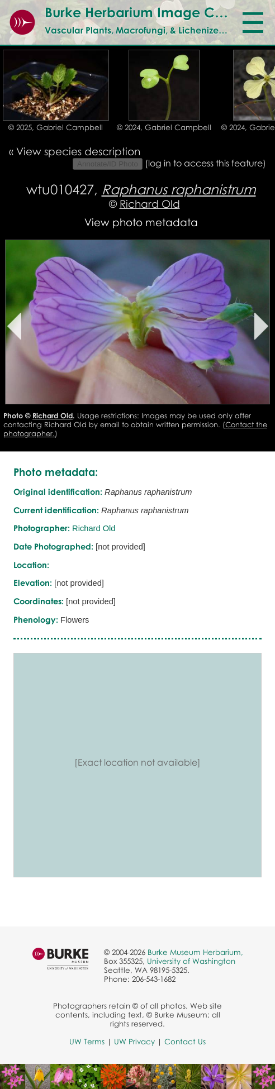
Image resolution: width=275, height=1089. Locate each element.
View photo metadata (141, 222)
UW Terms (87, 1041)
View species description (78, 151)
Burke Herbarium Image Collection (157, 12)
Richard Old (150, 203)
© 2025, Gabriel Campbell (55, 127)
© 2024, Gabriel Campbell (164, 127)
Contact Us (185, 1041)
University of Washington (191, 961)
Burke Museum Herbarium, (195, 952)
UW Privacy (134, 1041)
